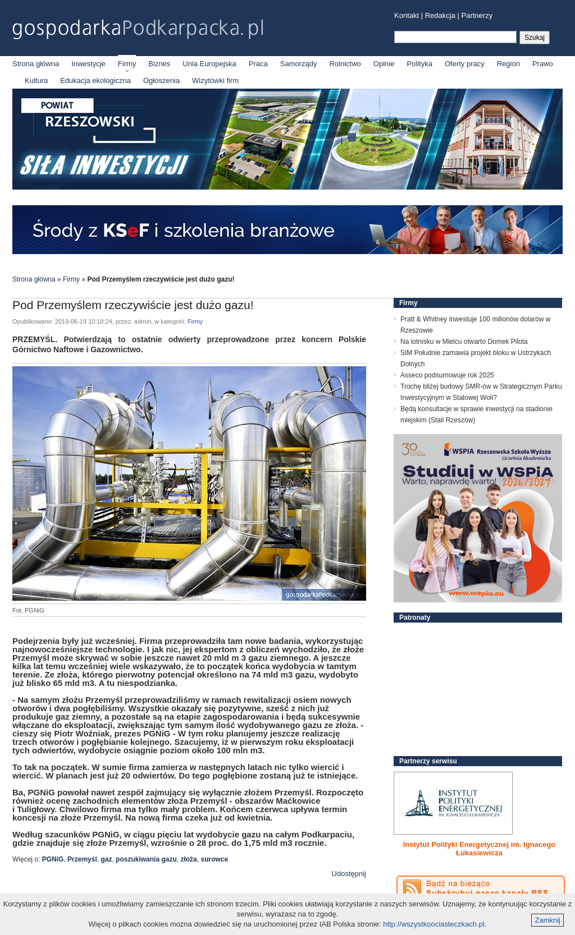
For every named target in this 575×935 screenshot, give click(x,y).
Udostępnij (349, 873)
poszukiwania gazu (146, 859)
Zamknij (547, 920)
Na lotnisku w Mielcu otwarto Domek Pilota (464, 342)
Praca (258, 63)
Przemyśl (82, 859)
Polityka (419, 63)
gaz (106, 859)
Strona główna (35, 63)
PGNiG (53, 859)
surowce (214, 859)
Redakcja (440, 15)
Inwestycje (88, 63)
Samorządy (298, 63)
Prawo (542, 63)
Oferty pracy (465, 63)
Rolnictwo (344, 63)
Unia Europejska (209, 63)
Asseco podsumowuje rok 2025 (447, 375)
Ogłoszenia (161, 80)
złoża (188, 859)
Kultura (36, 80)
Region (508, 63)
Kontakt (406, 15)
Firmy (127, 63)
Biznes (159, 63)
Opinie (384, 63)
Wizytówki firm (215, 80)
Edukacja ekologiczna (95, 80)
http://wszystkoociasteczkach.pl (434, 924)
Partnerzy (477, 15)
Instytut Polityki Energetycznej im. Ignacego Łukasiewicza (479, 848)
